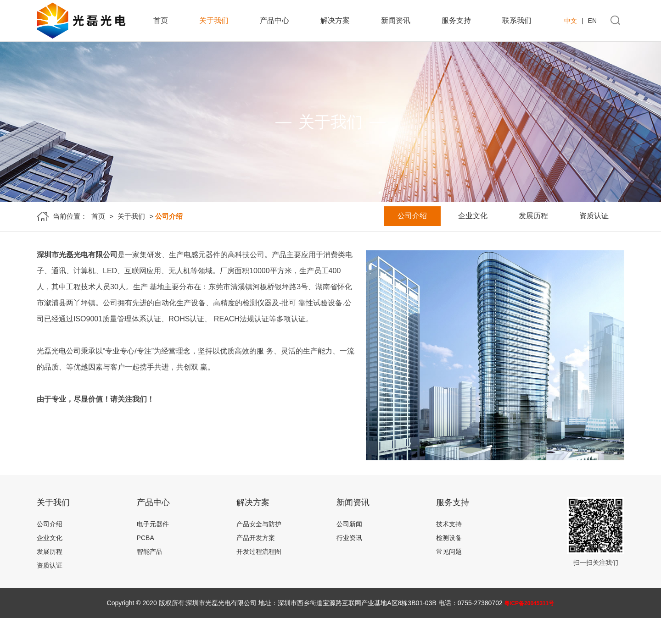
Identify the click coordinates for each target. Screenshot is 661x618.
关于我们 (214, 20)
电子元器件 (153, 524)
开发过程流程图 (258, 551)
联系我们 (517, 20)
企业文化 (472, 216)
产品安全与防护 (258, 524)
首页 (160, 20)
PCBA (145, 537)
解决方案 (335, 20)
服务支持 (456, 20)
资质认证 (594, 216)
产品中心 (274, 20)
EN (592, 20)
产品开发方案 (255, 537)
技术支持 (449, 524)
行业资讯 (349, 537)
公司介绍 (412, 216)
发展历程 (533, 216)
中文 (570, 20)
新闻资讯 (395, 20)
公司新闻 (349, 524)
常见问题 (449, 551)
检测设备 (449, 537)
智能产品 (149, 551)
